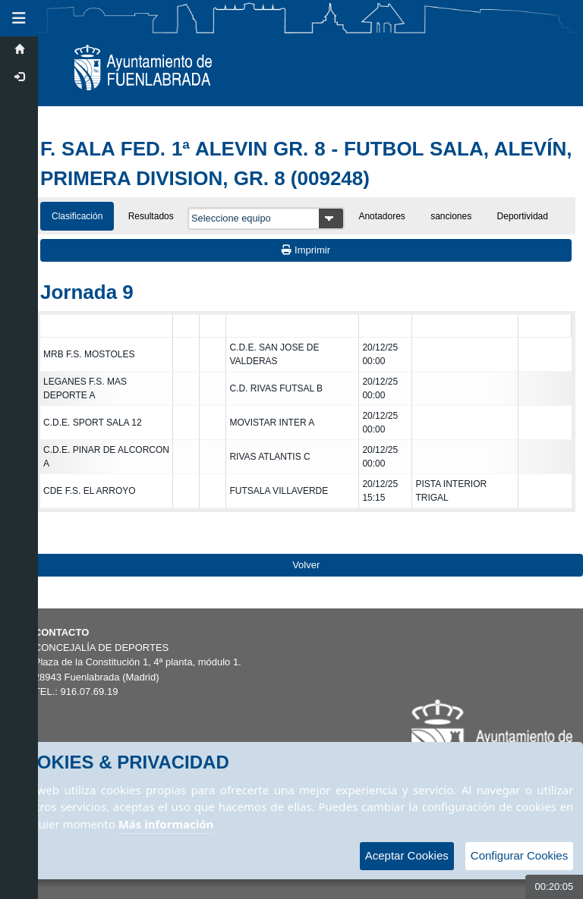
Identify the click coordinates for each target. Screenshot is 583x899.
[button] (19, 18)
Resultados (151, 216)
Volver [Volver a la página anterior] (306, 565)
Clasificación (77, 216)
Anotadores (381, 216)
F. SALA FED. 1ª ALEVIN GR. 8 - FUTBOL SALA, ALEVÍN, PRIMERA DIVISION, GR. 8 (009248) (306, 163)
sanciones (450, 216)
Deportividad (522, 216)
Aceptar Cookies (407, 855)
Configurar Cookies (519, 855)
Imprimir (306, 250)
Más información (166, 823)
